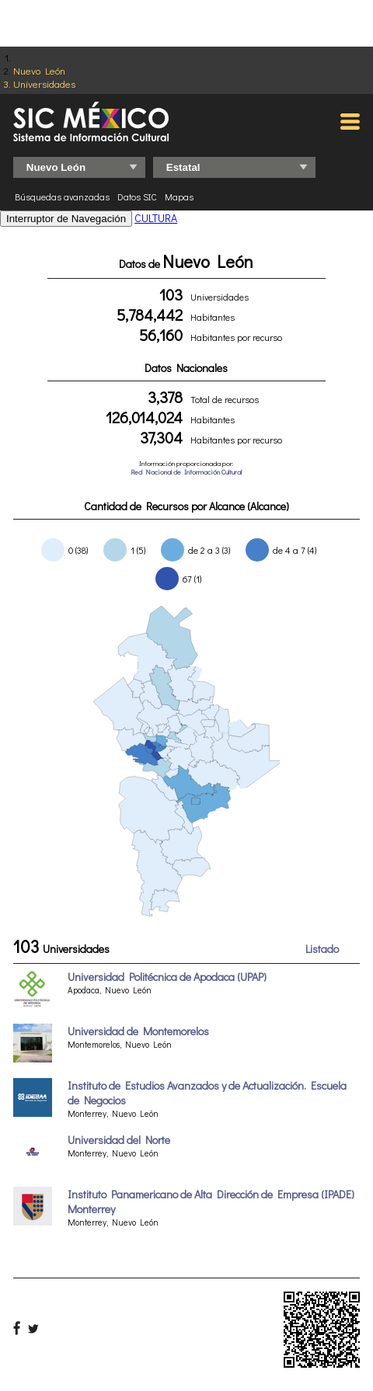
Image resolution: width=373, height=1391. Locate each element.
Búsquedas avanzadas (62, 196)
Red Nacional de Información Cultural (186, 472)
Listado (322, 948)
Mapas (179, 196)
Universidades (44, 83)
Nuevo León (39, 70)
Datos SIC (137, 196)
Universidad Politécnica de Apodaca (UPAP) (167, 976)
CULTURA (155, 217)
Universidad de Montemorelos (138, 1031)
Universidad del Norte (119, 1139)
